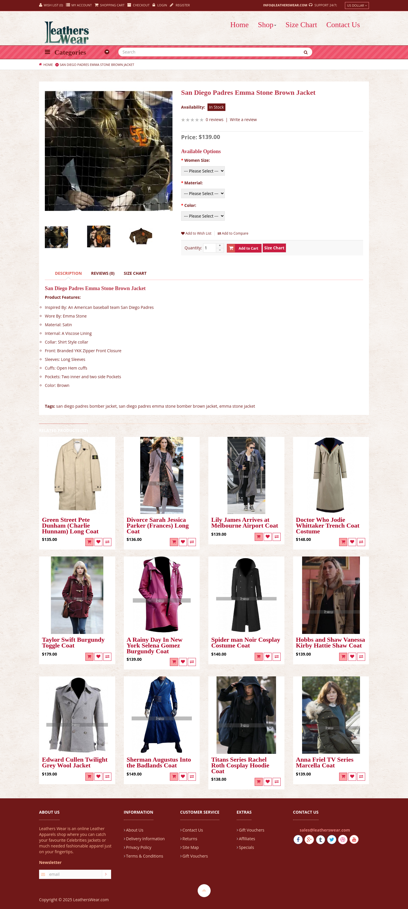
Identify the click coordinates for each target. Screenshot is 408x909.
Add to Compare (233, 233)
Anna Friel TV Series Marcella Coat (325, 763)
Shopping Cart (109, 5)
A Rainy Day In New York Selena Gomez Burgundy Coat (155, 646)
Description (68, 273)
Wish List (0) (51, 5)
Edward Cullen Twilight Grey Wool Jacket (75, 763)
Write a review (243, 119)
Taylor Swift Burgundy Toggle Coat (73, 643)
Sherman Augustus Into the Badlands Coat (159, 763)
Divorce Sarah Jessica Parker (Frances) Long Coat (158, 526)
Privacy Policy (138, 847)
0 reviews (214, 119)
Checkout (138, 5)
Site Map (191, 847)
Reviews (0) (103, 273)
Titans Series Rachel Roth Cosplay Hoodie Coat (240, 766)
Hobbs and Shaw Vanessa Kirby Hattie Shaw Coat (330, 643)
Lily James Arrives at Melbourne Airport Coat (244, 523)
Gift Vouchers (195, 856)
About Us (135, 830)
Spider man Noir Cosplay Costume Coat (245, 643)
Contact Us (193, 830)
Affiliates (247, 838)
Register (180, 5)
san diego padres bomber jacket (86, 406)
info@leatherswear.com (285, 5)
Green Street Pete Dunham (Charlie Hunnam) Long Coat (70, 526)
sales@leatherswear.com (325, 830)
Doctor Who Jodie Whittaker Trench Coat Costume (328, 526)
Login (159, 5)
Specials (246, 847)
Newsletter (50, 862)
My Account (79, 5)
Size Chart (135, 273)
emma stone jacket (237, 406)
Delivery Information (145, 838)
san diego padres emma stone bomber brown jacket (168, 406)
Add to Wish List (196, 233)
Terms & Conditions (144, 856)
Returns (190, 838)
